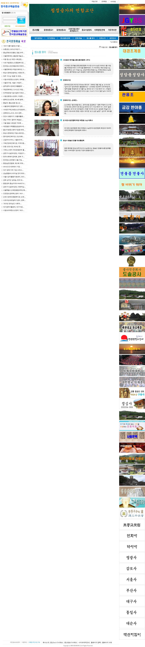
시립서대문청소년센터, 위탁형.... (14, 79)
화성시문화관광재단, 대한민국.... (14, 73)
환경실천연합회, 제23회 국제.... (14, 163)
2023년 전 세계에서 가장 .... (12, 167)
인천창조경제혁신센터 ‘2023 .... (14, 193)
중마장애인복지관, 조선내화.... (13, 136)
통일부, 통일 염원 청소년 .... (12, 103)
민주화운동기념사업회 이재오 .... (14, 93)
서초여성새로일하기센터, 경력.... (14, 200)
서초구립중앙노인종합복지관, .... (14, 63)
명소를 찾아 (91, 38)
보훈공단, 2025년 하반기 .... (12, 49)
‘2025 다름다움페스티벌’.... (12, 46)
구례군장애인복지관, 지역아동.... (14, 143)
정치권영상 (38, 38)
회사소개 (46, 642)
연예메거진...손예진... (70, 100)
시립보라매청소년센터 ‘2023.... (13, 210)
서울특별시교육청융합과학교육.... (14, 190)
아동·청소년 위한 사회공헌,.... (13, 59)
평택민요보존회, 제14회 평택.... (14, 100)
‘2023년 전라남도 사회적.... (12, 203)
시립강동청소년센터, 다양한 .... (14, 96)
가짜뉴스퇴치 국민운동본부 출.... (14, 150)
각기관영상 (51, 38)
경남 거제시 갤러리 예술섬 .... (13, 120)
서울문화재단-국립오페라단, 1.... (14, 69)
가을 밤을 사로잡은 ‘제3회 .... (13, 123)
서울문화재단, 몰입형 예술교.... (14, 56)
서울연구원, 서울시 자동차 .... (13, 83)
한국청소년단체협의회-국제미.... (14, 66)
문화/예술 (78, 38)
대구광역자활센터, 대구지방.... (13, 207)
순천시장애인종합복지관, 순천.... (14, 197)
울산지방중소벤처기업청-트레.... (14, 130)
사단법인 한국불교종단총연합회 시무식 (76, 60)
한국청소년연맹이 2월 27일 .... (13, 160)
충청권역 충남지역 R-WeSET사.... (14, 183)
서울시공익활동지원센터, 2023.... (14, 177)
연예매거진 (67, 80)
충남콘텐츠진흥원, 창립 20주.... (14, 53)
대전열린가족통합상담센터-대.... (14, 126)
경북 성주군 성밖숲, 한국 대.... (13, 180)
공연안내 (112, 38)
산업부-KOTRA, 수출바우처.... (13, 140)
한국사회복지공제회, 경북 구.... (14, 157)
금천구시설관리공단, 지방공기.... (14, 153)
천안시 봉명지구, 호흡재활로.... (14, 116)
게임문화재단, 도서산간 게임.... (14, 89)
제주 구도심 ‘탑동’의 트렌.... (12, 76)
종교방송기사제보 (70, 642)
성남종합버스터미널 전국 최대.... (14, 173)
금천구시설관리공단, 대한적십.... (14, 187)
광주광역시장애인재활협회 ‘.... (13, 86)
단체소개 (102, 38)
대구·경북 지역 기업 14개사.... (13, 170)
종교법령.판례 (65, 38)
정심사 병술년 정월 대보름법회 (73, 140)
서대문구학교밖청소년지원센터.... (14, 110)
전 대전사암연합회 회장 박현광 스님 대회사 (78, 120)
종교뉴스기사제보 (56, 642)
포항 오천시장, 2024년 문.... (12, 146)
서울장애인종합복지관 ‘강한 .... (14, 106)
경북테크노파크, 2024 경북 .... (13, 113)
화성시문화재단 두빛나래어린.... (14, 133)
